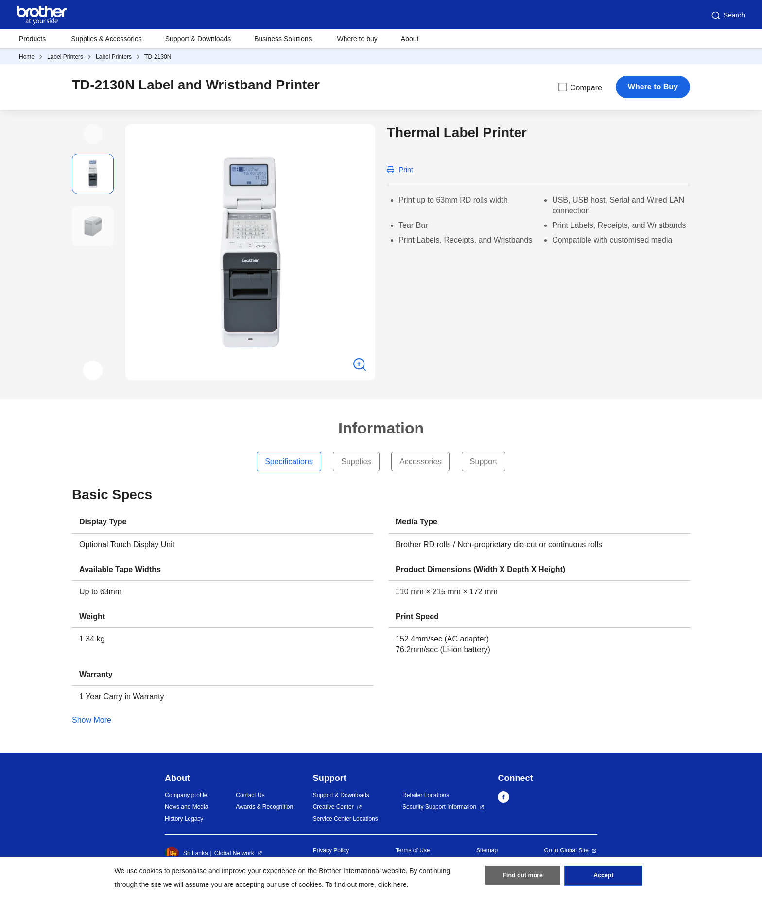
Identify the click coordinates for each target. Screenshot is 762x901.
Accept (603, 877)
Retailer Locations (425, 795)
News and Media (186, 806)
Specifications (289, 461)
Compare (579, 87)
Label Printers (65, 56)
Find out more (522, 877)
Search (727, 15)
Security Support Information (439, 806)
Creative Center (333, 806)
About (410, 39)
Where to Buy (653, 87)
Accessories (420, 461)
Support (483, 461)
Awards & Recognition (264, 806)
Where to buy (357, 39)
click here (392, 884)
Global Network (234, 853)
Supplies (356, 461)
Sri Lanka (186, 853)
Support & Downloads (198, 39)
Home (27, 56)
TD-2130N (157, 56)
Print (406, 169)
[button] (93, 134)
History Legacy (184, 818)
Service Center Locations (345, 818)
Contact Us (250, 795)
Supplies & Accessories (106, 39)
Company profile (186, 795)
